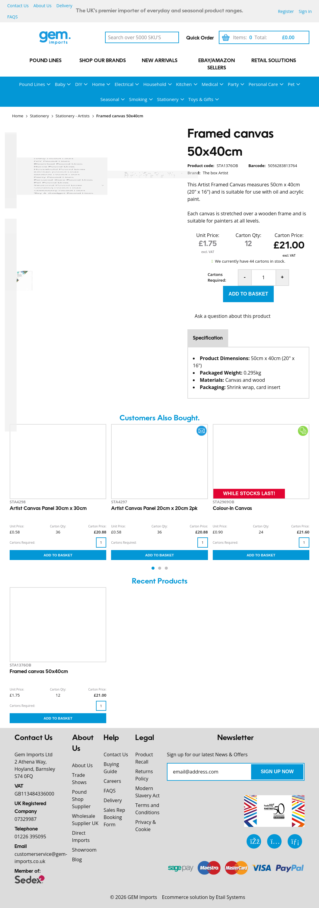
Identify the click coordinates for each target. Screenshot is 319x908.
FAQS (12, 17)
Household (154, 84)
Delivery (64, 5)
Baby (60, 84)
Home (98, 84)
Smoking (138, 99)
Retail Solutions (273, 61)
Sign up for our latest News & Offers (207, 754)
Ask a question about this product (232, 316)
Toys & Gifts (200, 99)
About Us (42, 5)
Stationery (167, 99)
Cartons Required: (217, 277)
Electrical (124, 84)
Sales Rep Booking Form (114, 817)
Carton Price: (289, 235)
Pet (291, 84)
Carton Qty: (248, 235)
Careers (112, 781)
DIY (78, 84)
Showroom (84, 849)
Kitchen (184, 84)
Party (233, 84)
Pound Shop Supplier (81, 799)
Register (286, 11)
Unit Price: (207, 235)
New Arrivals (159, 61)
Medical (210, 84)
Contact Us (18, 5)
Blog (77, 859)
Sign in (305, 11)
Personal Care (263, 84)
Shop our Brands (102, 61)
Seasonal (109, 99)
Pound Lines (46, 61)
